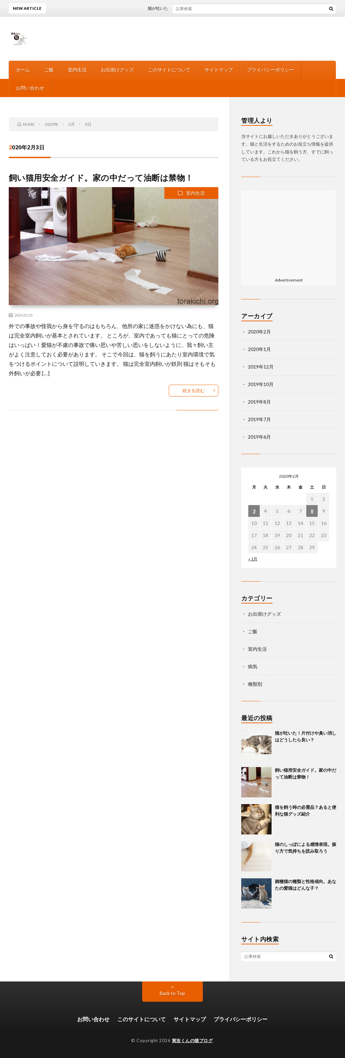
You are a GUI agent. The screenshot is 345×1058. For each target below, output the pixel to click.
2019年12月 (261, 367)
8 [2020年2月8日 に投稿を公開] (312, 511)
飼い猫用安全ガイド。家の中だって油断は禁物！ (101, 177)
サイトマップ (219, 69)
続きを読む (194, 390)
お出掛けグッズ (117, 69)
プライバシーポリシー (270, 69)
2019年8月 (259, 402)
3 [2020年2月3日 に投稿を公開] (254, 511)
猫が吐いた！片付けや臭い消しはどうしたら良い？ (198, 8)
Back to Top (172, 993)
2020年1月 (259, 349)
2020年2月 (259, 331)
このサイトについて (169, 69)
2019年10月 (261, 384)
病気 (252, 666)
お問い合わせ (30, 88)
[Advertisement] (289, 232)
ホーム (23, 69)
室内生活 (77, 69)
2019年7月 (259, 419)
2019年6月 (259, 437)
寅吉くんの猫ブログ (192, 1040)
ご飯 (49, 69)
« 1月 (252, 558)
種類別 (255, 684)
